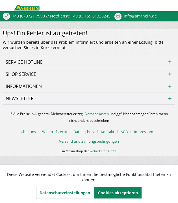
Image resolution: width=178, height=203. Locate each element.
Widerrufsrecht (54, 131)
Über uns (28, 131)
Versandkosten (97, 113)
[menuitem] (30, 131)
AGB (124, 131)
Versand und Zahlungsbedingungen (89, 141)
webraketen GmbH (104, 151)
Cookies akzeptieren (118, 192)
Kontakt (107, 131)
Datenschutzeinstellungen (65, 192)
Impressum (143, 131)
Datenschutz (84, 131)
